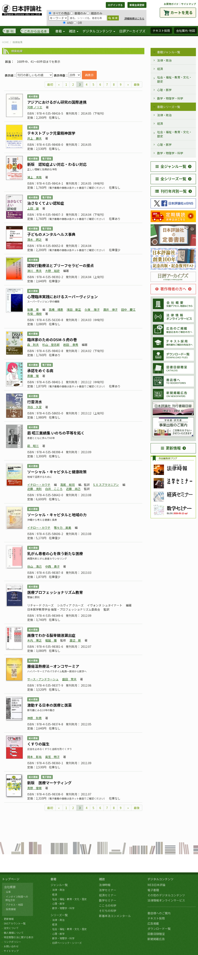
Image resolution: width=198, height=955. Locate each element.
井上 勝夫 (34, 138)
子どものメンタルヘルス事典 (51, 234)
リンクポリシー (12, 941)
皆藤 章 (33, 309)
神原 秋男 (34, 718)
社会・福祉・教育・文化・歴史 (174, 79)
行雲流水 (34, 401)
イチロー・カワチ (38, 485)
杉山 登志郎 (51, 345)
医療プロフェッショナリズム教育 (55, 592)
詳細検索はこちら (134, 18)
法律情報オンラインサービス (166, 900)
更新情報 (171, 448)
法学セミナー (107, 890)
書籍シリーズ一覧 (168, 107)
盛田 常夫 (69, 679)
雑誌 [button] (73, 30)
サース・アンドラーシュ (43, 679)
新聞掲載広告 (156, 939)
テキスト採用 (156, 918)
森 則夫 (33, 345)
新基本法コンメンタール (115, 916)
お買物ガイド (171, 4)
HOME (5, 42)
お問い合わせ (11, 946)
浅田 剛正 (74, 309)
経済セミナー (107, 895)
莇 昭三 (33, 446)
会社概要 (10, 887)
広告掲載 (153, 923)
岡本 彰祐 (34, 757)
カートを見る (181, 12)
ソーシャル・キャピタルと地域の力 (57, 514)
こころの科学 (107, 905)
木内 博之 (34, 640)
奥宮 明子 (52, 757)
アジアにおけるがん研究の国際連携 (56, 102)
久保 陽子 (92, 309)
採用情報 (11, 909)
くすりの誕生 (38, 743)
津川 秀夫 (34, 271)
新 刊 (10, 31)
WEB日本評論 (156, 885)
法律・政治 (164, 60)
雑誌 (102, 879)
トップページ (10, 879)
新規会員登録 (137, 5)
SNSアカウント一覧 (15, 923)
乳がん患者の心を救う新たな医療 (55, 553)
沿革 (8, 891)
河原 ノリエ (34, 107)
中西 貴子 (52, 566)
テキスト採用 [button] (161, 30)
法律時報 (105, 885)
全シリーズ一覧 (171, 178)
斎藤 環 (33, 376)
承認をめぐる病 (40, 370)
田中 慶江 (128, 309)
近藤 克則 (34, 489)
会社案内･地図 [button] (185, 30)
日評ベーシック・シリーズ (67, 942)
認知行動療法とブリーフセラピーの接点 (60, 265)
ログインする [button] (115, 5)
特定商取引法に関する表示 (18, 937)
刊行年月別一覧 (171, 191)
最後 (137, 84)
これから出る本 (35, 31)
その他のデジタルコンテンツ (166, 895)
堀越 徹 (51, 640)
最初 (50, 84)
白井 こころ (53, 489)
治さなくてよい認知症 (45, 203)
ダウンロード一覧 (159, 929)
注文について (11, 928)
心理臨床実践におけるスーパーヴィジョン (62, 296)
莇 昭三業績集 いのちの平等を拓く (56, 432)
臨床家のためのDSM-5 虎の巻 (52, 339)
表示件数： (61, 75)
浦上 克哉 (34, 177)
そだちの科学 (107, 911)
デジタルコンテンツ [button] (98, 30)
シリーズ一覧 (59, 915)
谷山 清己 (34, 566)
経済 (160, 69)
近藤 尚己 (73, 489)
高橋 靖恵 (56, 309)
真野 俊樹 (34, 788)
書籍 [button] (60, 30)
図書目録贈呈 (156, 934)
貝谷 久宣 (34, 407)
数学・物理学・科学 (170, 98)
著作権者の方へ (170, 288)
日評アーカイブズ (132, 30)
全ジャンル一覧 (171, 166)
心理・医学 (164, 90)
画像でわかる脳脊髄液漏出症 (51, 635)
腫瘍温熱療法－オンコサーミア (53, 666)
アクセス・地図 (14, 904)
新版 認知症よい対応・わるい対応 (57, 164)
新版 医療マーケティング (49, 782)
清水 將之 (34, 239)
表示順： (10, 75)
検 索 (113, 18)
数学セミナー (107, 900)
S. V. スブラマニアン (106, 485)
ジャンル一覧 (59, 885)
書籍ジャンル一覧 (168, 52)
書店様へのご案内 (159, 913)
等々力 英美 (62, 528)
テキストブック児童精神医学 (51, 133)
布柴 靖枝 (34, 314)
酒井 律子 (110, 309)
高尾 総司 (67, 485)
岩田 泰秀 (70, 345)
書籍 (53, 879)
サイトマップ (188, 4)
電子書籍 (153, 890)
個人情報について (14, 932)
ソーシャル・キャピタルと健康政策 (57, 471)
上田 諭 (33, 208)
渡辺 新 (75, 640)
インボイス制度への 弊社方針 (16, 898)
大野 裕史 (52, 271)
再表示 (89, 75)
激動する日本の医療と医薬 (49, 705)
